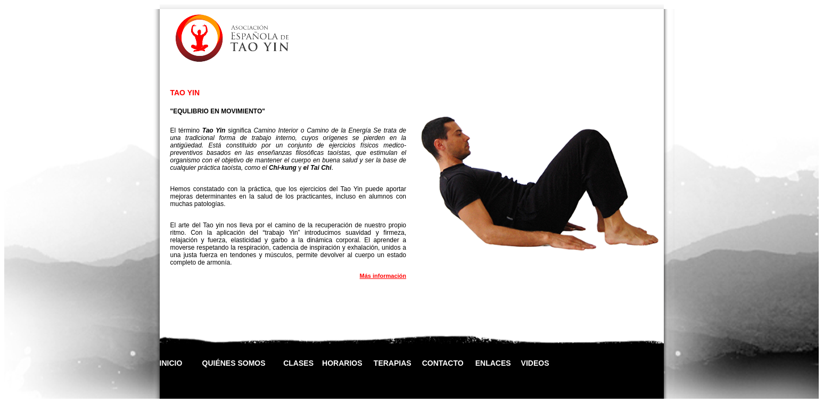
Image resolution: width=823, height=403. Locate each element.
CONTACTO (443, 363)
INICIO (171, 363)
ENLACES (493, 363)
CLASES (298, 363)
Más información (383, 276)
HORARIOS (342, 363)
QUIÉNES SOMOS (234, 363)
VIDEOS (535, 363)
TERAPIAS (393, 363)
